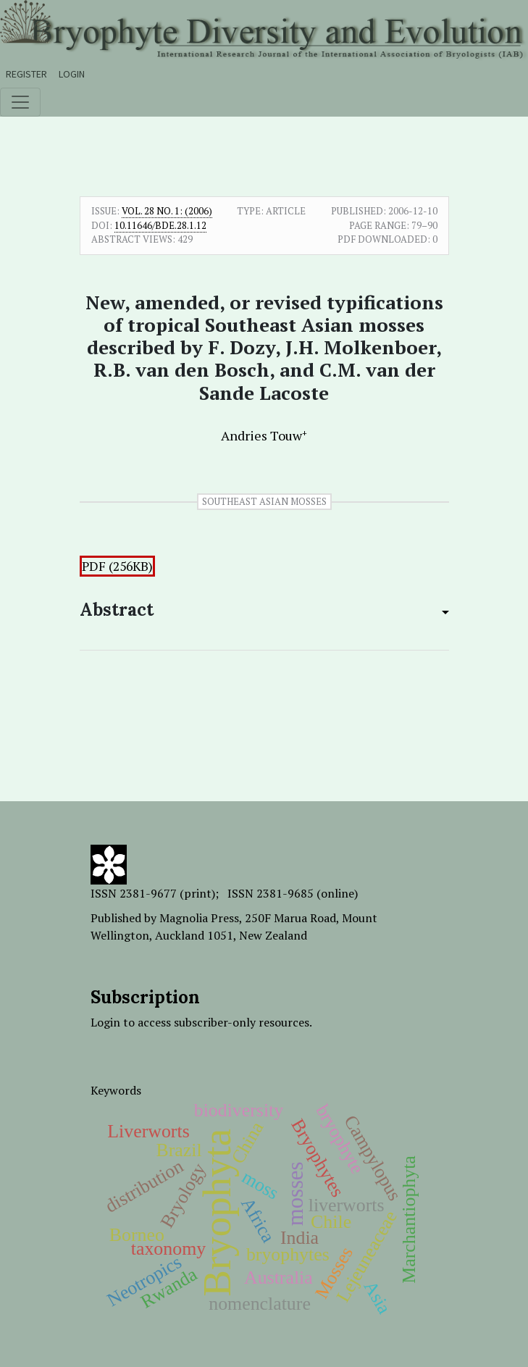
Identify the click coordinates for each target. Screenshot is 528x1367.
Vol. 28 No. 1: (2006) (167, 210)
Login (72, 73)
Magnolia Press (199, 918)
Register (26, 73)
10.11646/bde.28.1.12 (160, 225)
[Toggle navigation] (20, 102)
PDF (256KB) (117, 566)
